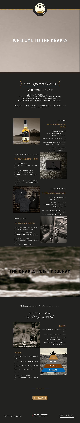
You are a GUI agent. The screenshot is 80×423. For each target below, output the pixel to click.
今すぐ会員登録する (40, 398)
